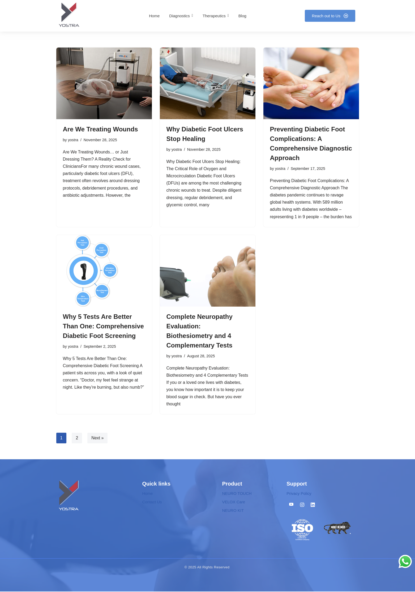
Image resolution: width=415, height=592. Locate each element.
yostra (73, 140)
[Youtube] (291, 505)
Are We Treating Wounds (100, 129)
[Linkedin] (313, 505)
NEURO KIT (233, 511)
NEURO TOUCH (236, 494)
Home (147, 494)
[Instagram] (302, 505)
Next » (97, 438)
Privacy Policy (298, 494)
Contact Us (152, 502)
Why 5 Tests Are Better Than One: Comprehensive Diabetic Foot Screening (103, 326)
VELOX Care (233, 502)
